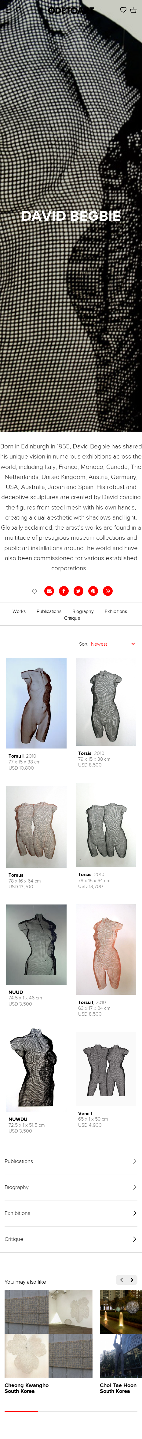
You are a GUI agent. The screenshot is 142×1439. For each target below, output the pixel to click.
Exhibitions (116, 611)
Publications (49, 611)
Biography (83, 611)
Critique (72, 618)
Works (19, 611)
